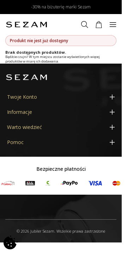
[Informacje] (61, 111)
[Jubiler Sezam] (26, 24)
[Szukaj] (84, 24)
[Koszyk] (98, 24)
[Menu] (112, 24)
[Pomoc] (61, 142)
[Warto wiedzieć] (61, 127)
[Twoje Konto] (61, 96)
